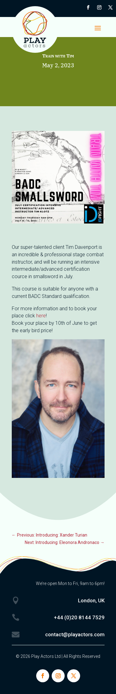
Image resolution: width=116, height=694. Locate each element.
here (41, 316)
